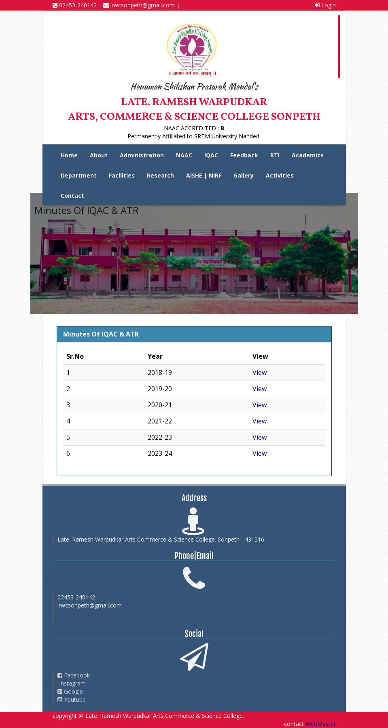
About (99, 155)
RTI (275, 155)
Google (70, 691)
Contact (72, 195)
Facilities (122, 175)
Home (69, 155)
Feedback (244, 155)
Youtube (71, 699)
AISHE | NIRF (203, 175)
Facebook (73, 675)
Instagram (71, 683)
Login (325, 5)
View (259, 372)
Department (79, 175)
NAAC (184, 155)
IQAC (211, 155)
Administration (142, 155)
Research (160, 175)
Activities (280, 175)
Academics (308, 155)
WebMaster (320, 724)
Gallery (243, 175)
